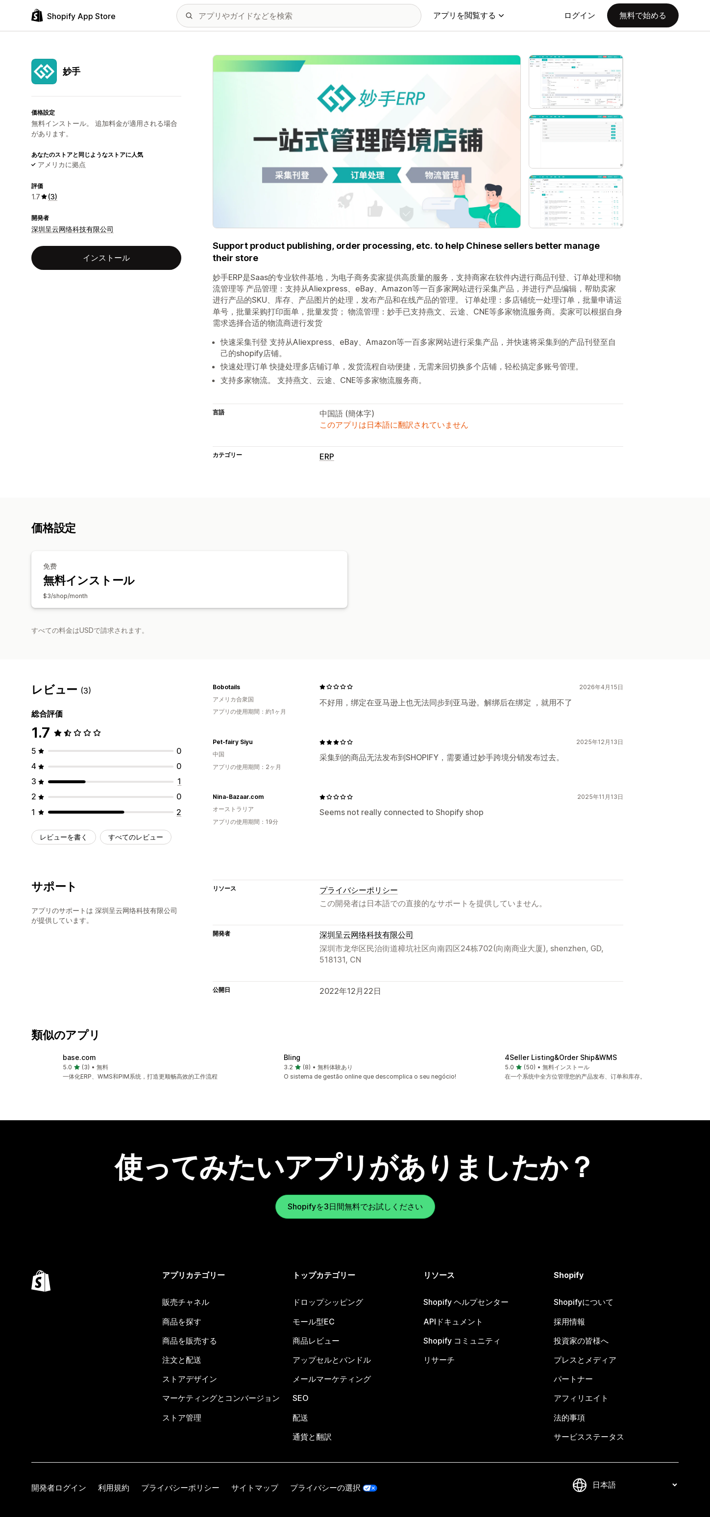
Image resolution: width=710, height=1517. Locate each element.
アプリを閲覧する (468, 15)
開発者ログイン (58, 1488)
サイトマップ (254, 1488)
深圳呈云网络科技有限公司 (72, 229)
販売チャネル (185, 1302)
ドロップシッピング (328, 1302)
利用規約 (113, 1488)
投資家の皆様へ (581, 1341)
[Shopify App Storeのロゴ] (73, 15)
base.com (79, 1057)
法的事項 (569, 1417)
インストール (106, 258)
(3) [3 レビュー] (52, 197)
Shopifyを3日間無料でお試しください (355, 1206)
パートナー (573, 1379)
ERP (326, 456)
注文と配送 (181, 1360)
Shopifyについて (583, 1302)
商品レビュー (316, 1341)
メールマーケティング (332, 1379)
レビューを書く (64, 837)
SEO (301, 1398)
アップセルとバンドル (332, 1360)
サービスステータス (589, 1437)
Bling (292, 1057)
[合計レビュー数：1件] (179, 781)
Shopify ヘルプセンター (466, 1302)
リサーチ (439, 1360)
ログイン (579, 15)
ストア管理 (181, 1417)
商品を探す (181, 1321)
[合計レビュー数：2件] (178, 812)
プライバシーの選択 (325, 1488)
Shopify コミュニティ (462, 1341)
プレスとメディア (585, 1360)
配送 (300, 1417)
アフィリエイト (581, 1398)
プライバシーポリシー (358, 890)
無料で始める (642, 15)
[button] (134, 1067)
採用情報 (569, 1321)
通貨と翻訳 (312, 1437)
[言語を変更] (634, 1485)
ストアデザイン (189, 1379)
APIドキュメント (453, 1321)
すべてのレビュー (135, 837)
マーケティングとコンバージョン (221, 1398)
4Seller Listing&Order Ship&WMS (561, 1057)
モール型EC (314, 1321)
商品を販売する (189, 1341)
